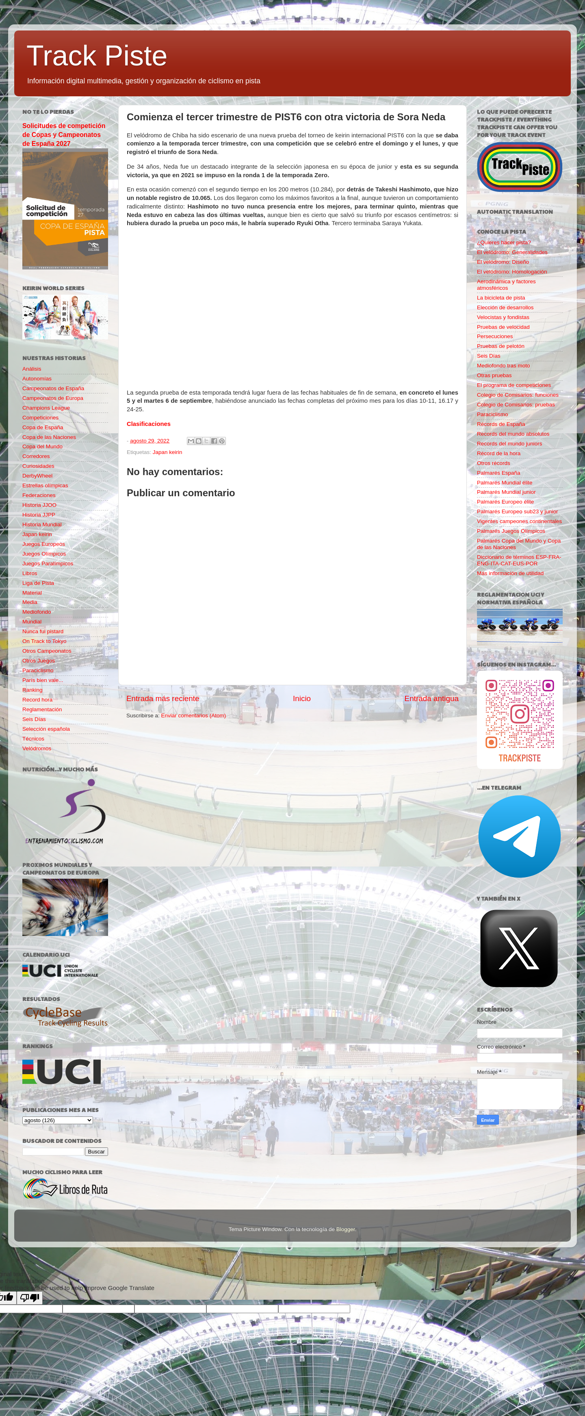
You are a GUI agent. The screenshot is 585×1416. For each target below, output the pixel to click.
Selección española (46, 729)
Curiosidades (38, 466)
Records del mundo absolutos (513, 434)
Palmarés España (498, 473)
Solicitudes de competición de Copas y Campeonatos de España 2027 (63, 134)
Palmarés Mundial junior (506, 492)
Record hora (37, 700)
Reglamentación (42, 709)
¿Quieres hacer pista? (504, 242)
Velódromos (36, 748)
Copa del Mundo (42, 446)
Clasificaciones (149, 424)
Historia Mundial (42, 524)
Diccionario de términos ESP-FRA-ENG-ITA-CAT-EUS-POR (519, 560)
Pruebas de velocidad (503, 327)
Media (29, 602)
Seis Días (34, 719)
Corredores (36, 456)
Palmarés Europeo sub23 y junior (517, 511)
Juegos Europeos (43, 544)
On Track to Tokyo (44, 641)
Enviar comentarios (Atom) (193, 715)
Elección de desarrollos (505, 307)
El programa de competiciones (514, 385)
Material (32, 593)
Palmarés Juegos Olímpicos (511, 531)
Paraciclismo (38, 670)
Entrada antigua (432, 698)
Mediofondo (36, 612)
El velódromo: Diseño (503, 262)
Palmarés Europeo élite (505, 502)
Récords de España (501, 424)
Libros (29, 573)
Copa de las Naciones (49, 437)
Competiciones (40, 418)
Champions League (46, 408)
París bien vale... (42, 680)
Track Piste (96, 56)
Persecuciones (495, 336)
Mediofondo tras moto (503, 366)
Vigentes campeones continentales (519, 521)
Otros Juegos (38, 661)
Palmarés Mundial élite (505, 483)
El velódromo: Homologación (512, 272)
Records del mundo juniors (509, 444)
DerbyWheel (37, 476)
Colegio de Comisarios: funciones (518, 395)
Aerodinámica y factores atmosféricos (506, 284)
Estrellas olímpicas (45, 485)
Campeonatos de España (53, 388)
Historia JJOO (39, 505)
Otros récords (493, 463)
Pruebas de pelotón (500, 346)
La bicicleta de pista (501, 298)
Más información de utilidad (510, 573)
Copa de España (42, 427)
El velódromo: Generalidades (512, 252)
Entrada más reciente (162, 698)
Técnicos (33, 739)
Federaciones (39, 495)
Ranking (32, 690)
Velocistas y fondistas (503, 317)
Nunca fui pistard (42, 631)
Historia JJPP (38, 515)
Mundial (31, 622)
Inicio (302, 698)
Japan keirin (167, 452)
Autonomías (37, 379)
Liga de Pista (38, 583)
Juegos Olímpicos (44, 554)
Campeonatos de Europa (52, 398)
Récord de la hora (498, 453)
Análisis (31, 369)
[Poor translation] (30, 1298)
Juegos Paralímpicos (47, 563)
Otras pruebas (494, 375)
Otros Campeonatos (47, 651)
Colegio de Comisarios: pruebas (516, 405)
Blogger (345, 1229)
